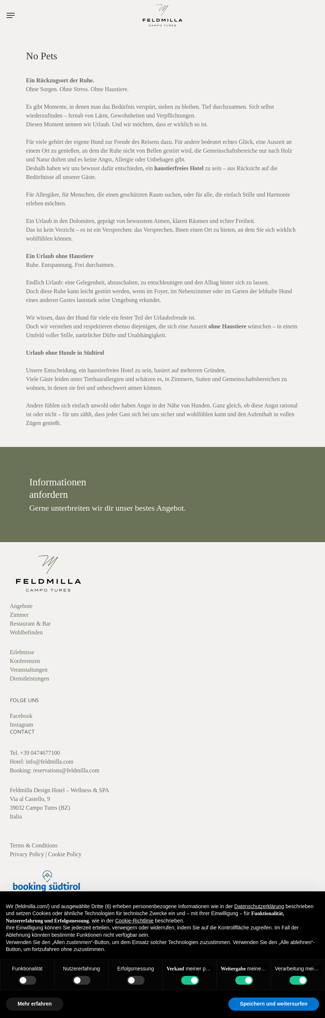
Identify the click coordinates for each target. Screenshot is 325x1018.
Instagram (21, 724)
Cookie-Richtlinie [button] (134, 921)
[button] (11, 15)
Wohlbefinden (26, 632)
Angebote (21, 606)
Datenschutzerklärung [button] (259, 906)
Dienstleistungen (29, 678)
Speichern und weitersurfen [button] (273, 1004)
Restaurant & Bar (30, 623)
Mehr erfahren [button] (35, 1004)
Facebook (21, 716)
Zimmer (19, 615)
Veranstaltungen (29, 670)
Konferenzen (25, 661)
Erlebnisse (22, 652)
